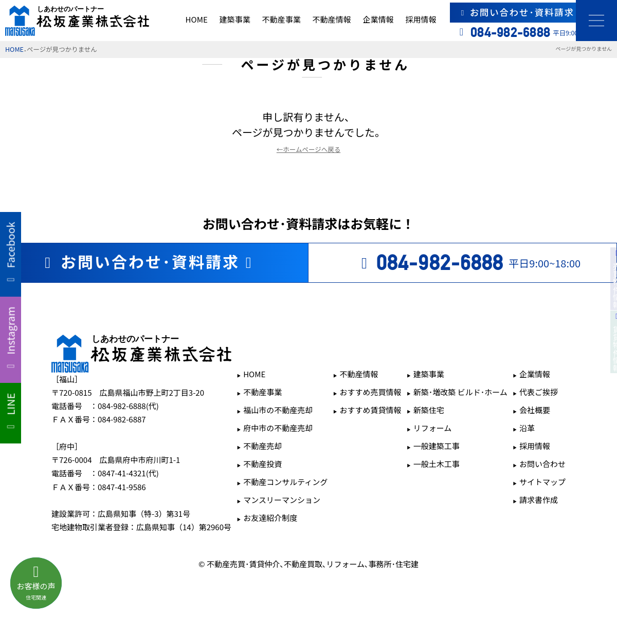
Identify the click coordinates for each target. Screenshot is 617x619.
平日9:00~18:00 (467, 263)
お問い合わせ (542, 463)
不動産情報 (331, 19)
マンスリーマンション (281, 499)
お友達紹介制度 (270, 517)
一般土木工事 (436, 463)
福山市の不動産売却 (278, 409)
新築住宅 (428, 409)
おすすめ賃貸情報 (371, 409)
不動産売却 (262, 445)
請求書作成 (538, 499)
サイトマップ (542, 481)
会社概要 (534, 409)
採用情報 (420, 19)
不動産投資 (262, 463)
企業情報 (377, 19)
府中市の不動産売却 (278, 427)
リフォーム (432, 427)
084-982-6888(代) (128, 405)
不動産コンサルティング (285, 481)
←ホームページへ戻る (308, 149)
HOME (197, 19)
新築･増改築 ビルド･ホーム (460, 391)
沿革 (527, 427)
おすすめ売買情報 (371, 391)
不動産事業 (281, 19)
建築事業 (235, 19)
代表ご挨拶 (538, 391)
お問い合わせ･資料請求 (534, 12)
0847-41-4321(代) (128, 473)
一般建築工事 (436, 445)
